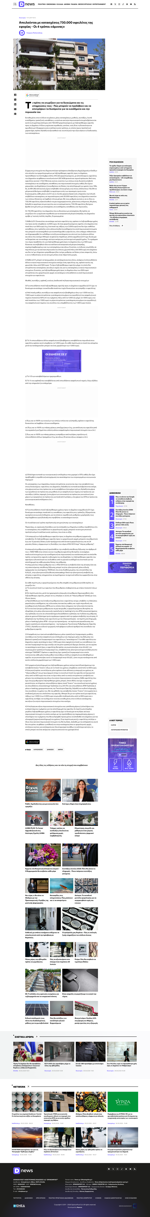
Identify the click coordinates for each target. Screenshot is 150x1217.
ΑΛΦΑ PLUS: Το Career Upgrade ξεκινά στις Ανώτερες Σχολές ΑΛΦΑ (34, 830)
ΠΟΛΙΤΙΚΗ (42, 4)
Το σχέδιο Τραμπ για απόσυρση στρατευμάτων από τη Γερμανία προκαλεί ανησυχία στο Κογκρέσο (121, 168)
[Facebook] (15, 95)
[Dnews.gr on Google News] (127, 4)
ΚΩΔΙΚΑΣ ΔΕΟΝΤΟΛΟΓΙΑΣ (113, 1198)
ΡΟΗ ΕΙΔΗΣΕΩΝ (116, 162)
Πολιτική (112, 192)
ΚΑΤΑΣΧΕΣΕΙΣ (38, 749)
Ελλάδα (111, 199)
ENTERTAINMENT (99, 4)
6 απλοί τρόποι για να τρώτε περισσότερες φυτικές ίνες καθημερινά (119, 205)
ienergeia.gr (47, 1123)
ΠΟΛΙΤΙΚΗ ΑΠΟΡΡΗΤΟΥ (84, 1198)
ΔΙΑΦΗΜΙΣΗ (29, 1198)
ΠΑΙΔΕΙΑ (74, 4)
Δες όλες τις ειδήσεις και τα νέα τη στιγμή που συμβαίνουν (62, 765)
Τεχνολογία (119, 506)
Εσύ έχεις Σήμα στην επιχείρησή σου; (76, 804)
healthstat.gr (16, 1123)
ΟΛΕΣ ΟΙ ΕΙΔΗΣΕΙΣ (131, 1198)
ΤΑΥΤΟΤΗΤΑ (17, 1198)
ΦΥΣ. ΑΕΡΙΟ (129, 764)
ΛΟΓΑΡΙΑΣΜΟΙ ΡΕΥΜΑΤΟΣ (119, 730)
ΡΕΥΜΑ (116, 764)
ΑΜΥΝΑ (60, 749)
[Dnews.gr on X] (115, 4)
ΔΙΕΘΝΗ (67, 4)
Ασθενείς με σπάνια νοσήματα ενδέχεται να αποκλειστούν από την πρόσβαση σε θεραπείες (42, 935)
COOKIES (98, 1198)
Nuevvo (79, 1207)
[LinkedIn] (15, 104)
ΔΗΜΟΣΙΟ (50, 749)
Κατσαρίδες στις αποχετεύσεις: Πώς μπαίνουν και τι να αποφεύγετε (61, 897)
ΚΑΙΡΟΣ (113, 725)
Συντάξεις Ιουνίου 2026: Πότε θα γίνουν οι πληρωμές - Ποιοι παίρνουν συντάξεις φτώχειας (78, 871)
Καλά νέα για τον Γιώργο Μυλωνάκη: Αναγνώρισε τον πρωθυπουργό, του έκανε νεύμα (120, 188)
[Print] (15, 114)
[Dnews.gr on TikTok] (123, 4)
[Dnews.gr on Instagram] (119, 4)
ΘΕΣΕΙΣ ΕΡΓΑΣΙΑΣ (85, 4)
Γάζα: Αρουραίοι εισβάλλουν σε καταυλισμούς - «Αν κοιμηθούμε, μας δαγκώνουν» (121, 178)
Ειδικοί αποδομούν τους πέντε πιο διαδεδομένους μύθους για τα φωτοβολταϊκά (36, 1020)
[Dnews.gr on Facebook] (111, 4)
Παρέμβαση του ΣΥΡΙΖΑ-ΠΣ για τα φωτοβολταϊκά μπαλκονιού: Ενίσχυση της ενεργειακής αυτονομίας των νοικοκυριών (123, 1116)
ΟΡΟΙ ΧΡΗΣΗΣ (40, 1198)
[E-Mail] (15, 109)
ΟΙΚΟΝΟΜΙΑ (51, 4)
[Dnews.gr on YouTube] (130, 4)
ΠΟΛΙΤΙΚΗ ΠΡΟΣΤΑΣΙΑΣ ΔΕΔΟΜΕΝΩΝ (61, 1198)
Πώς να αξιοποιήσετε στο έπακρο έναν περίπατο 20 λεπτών (60, 961)
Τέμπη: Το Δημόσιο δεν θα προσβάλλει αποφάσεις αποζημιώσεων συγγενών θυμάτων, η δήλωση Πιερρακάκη (27, 1066)
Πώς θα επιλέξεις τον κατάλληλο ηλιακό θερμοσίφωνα (58, 1020)
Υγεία (111, 209)
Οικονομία (22, 18)
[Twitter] (15, 100)
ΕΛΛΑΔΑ (60, 4)
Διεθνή (111, 172)
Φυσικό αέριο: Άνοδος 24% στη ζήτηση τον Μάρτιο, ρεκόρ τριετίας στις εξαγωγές (86, 1020)
